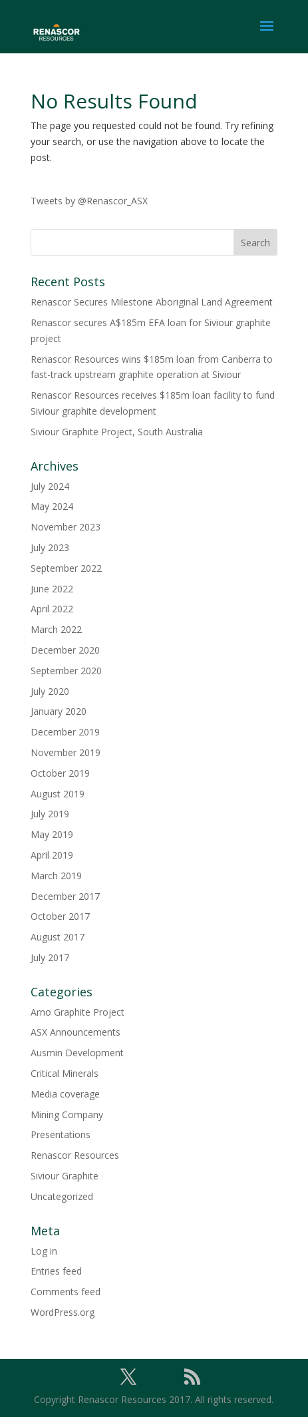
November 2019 (65, 752)
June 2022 (52, 588)
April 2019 (52, 855)
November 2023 (65, 526)
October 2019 (60, 773)
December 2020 (65, 650)
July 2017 (50, 957)
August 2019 (57, 793)
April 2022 (52, 608)
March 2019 (56, 875)
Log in (44, 1251)
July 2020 (50, 691)
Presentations (60, 1134)
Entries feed (56, 1271)
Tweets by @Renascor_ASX (89, 200)
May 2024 (52, 506)
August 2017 (57, 936)
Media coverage (65, 1094)
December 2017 (65, 896)
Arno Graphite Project (77, 1012)
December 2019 (65, 731)
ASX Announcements (75, 1032)
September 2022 (66, 568)
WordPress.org (62, 1312)
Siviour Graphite (64, 1175)
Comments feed (65, 1291)
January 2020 (58, 711)
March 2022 (56, 629)
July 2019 (50, 813)
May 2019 (52, 834)
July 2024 (50, 486)
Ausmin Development (77, 1052)
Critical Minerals (64, 1073)
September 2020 (66, 670)
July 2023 (50, 547)
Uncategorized (62, 1196)
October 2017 (60, 916)
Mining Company (67, 1114)
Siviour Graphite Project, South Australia (117, 431)
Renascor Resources (75, 1155)
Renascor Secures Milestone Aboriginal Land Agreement (152, 302)
